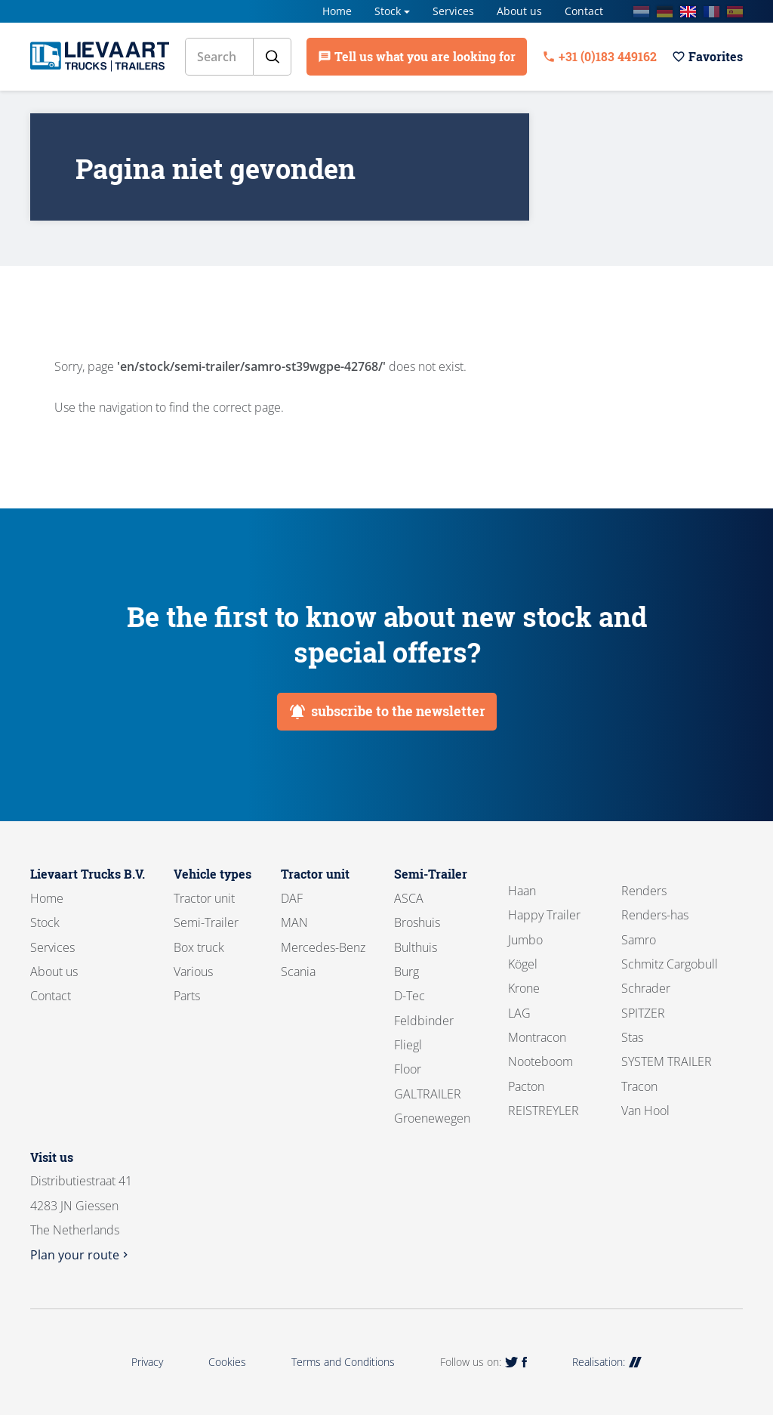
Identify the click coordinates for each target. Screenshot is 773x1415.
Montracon (537, 1037)
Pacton (526, 1086)
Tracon (639, 1086)
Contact (584, 11)
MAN (294, 922)
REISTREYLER (543, 1110)
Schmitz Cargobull (669, 964)
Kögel (522, 964)
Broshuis (417, 922)
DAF (292, 898)
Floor (407, 1069)
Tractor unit (204, 898)
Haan (522, 890)
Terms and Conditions (343, 1362)
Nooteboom (540, 1061)
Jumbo (525, 939)
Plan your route (80, 1255)
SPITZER (643, 1013)
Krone (524, 988)
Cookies (227, 1362)
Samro (638, 939)
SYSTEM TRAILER (666, 1061)
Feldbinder (424, 1020)
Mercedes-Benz (323, 947)
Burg (406, 971)
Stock (387, 11)
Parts (187, 995)
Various (193, 971)
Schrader (645, 988)
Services (453, 11)
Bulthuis (415, 947)
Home (337, 11)
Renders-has (654, 915)
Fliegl (408, 1045)
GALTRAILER (427, 1094)
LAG (519, 1013)
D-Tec (409, 995)
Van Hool (645, 1110)
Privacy (147, 1362)
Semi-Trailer (206, 922)
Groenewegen (432, 1118)
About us (519, 11)
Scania (298, 971)
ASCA (408, 898)
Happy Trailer (544, 915)
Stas (632, 1037)
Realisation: (607, 1362)
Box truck (199, 947)
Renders (644, 890)
